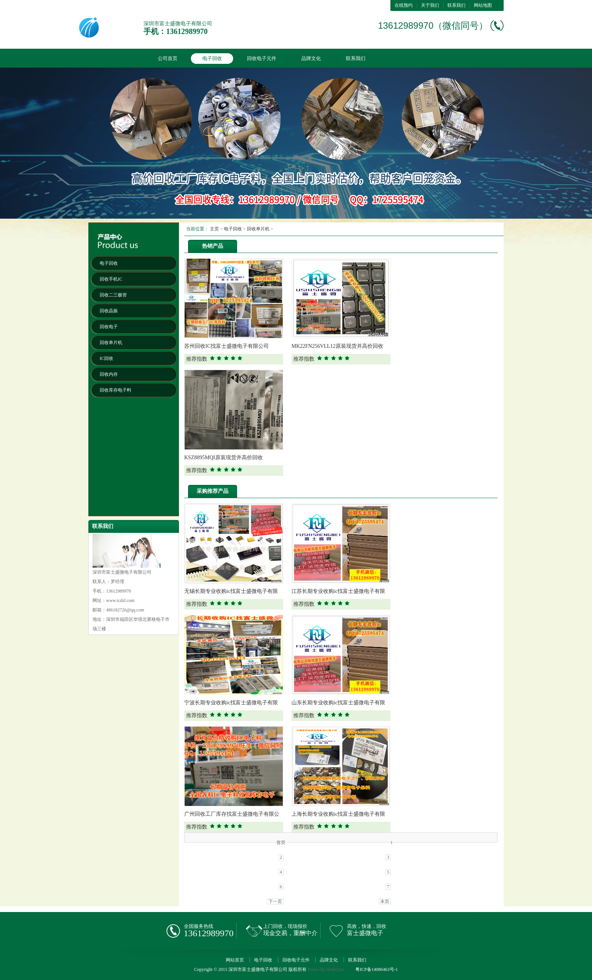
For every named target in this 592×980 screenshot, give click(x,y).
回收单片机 (111, 342)
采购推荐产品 (212, 491)
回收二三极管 (113, 295)
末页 (384, 901)
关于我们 (430, 5)
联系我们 (456, 5)
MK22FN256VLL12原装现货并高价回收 (337, 346)
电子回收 (212, 58)
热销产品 (212, 246)
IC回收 (106, 358)
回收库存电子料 (115, 390)
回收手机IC (111, 279)
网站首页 (235, 960)
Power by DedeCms (326, 969)
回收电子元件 (261, 58)
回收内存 (109, 374)
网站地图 (483, 5)
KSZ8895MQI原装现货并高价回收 (223, 457)
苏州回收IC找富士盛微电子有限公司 (226, 346)
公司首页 (167, 58)
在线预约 (404, 5)
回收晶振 (109, 310)
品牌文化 (311, 58)
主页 (214, 228)
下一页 (275, 901)
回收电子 (109, 326)
